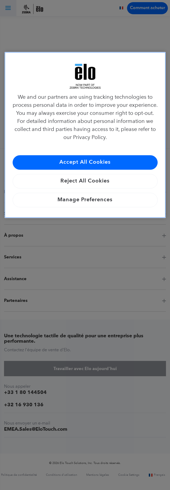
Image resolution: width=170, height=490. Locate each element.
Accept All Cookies (85, 162)
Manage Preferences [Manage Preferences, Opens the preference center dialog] (85, 200)
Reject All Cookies (85, 181)
